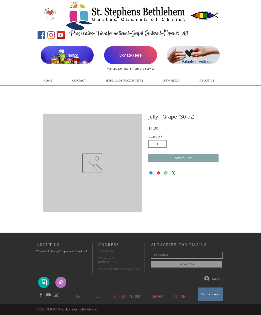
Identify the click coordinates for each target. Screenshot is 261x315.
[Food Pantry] (67, 55)
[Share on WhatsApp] (166, 173)
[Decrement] (151, 143)
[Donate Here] (130, 55)
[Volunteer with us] (193, 55)
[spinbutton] (157, 143)
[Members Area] (210, 294)
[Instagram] (51, 35)
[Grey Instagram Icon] (56, 295)
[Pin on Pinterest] (158, 173)
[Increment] (163, 143)
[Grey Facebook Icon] (41, 295)
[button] (172, 80)
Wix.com (92, 309)
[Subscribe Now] (187, 264)
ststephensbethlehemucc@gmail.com (118, 268)
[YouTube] (61, 35)
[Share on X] (173, 173)
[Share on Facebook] (151, 173)
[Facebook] (41, 35)
